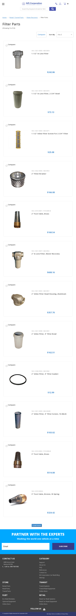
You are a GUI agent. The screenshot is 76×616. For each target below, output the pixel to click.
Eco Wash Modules (8, 599)
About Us (42, 565)
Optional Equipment (9, 601)
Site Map (49, 613)
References (43, 570)
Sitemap (42, 578)
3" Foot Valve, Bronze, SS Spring (45, 494)
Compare (41, 34)
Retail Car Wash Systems (47, 599)
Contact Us (42, 573)
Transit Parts (6, 591)
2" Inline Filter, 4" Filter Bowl (44, 334)
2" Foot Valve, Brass (40, 214)
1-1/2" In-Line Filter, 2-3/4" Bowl (46, 93)
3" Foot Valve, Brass (40, 454)
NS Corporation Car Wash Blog (49, 575)
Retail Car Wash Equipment (48, 601)
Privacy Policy (64, 613)
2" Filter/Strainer (39, 174)
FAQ (40, 567)
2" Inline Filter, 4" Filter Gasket (45, 374)
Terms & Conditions (56, 613)
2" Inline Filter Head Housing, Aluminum (49, 294)
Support (42, 562)
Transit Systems (44, 586)
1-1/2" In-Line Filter (40, 53)
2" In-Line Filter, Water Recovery (46, 254)
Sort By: (52, 35)
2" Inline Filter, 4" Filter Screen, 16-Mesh (49, 414)
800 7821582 (56, 4)
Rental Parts (6, 586)
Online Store (43, 591)
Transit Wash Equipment (47, 589)
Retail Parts (6, 589)
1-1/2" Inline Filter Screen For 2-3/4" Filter (50, 133)
